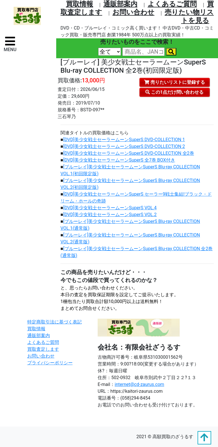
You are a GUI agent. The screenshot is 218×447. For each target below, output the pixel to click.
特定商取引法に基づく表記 (54, 322)
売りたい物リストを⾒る (189, 16)
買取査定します (43, 349)
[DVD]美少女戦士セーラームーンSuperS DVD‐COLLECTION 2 (124, 146)
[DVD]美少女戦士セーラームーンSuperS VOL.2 (110, 214)
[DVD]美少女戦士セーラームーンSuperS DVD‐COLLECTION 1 (124, 139)
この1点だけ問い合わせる (174, 92)
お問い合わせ (133, 12)
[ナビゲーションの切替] (10, 44)
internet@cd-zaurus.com (139, 384)
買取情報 (79, 4)
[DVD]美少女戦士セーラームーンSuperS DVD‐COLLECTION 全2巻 (128, 153)
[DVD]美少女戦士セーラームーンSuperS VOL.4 (110, 207)
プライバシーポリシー (50, 362)
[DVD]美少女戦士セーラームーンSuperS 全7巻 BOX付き (119, 160)
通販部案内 (120, 4)
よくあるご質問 (172, 4)
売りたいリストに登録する (174, 82)
